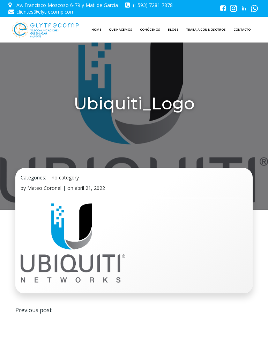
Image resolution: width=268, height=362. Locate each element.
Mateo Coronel (44, 188)
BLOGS (173, 29)
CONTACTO (242, 29)
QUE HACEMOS (120, 29)
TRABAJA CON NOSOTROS (206, 29)
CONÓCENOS (150, 29)
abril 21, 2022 (90, 188)
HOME (96, 29)
